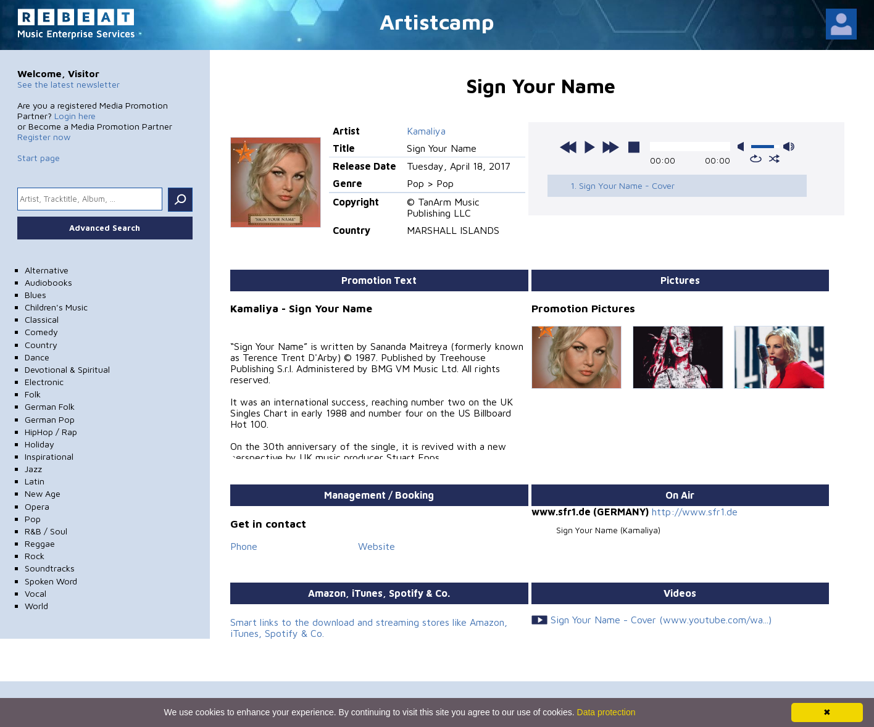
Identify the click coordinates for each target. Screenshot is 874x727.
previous (568, 147)
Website (376, 546)
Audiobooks (48, 282)
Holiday (39, 444)
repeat (756, 158)
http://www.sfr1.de (695, 511)
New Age (42, 493)
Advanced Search (104, 228)
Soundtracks (50, 568)
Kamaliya (426, 130)
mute (743, 146)
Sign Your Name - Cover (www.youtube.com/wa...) (661, 619)
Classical (42, 319)
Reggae (40, 543)
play (589, 147)
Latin (34, 481)
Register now (43, 136)
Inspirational (49, 456)
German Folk (50, 406)
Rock (34, 555)
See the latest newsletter (68, 84)
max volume (788, 146)
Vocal (35, 593)
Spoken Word (51, 581)
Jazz (33, 468)
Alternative (47, 270)
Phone (243, 546)
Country (41, 344)
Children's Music (56, 307)
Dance (37, 357)
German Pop (50, 419)
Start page (38, 157)
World (36, 605)
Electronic (44, 381)
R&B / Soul (46, 531)
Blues (35, 294)
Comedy (41, 331)
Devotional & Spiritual (67, 369)
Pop (33, 518)
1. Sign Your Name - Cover (622, 185)
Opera (37, 506)
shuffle (774, 158)
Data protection (606, 712)
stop (634, 147)
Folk (33, 394)
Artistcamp (437, 21)
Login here (75, 115)
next (610, 147)
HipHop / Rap (51, 431)
